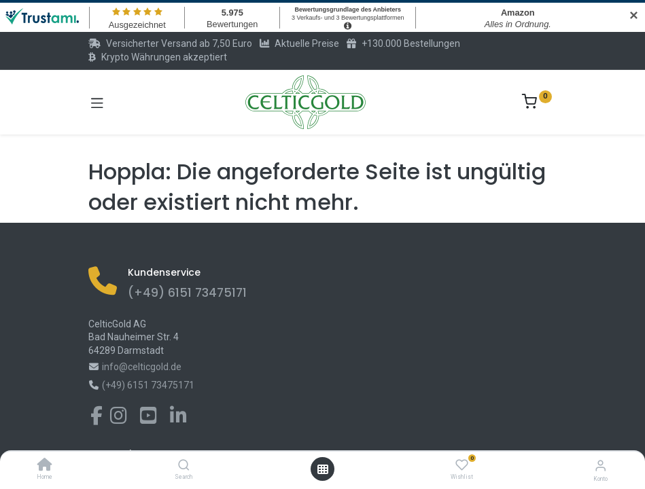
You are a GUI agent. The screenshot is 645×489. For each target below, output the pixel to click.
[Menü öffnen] (322, 469)
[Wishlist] (462, 465)
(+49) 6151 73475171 (187, 293)
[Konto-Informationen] (600, 465)
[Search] (183, 465)
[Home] (44, 465)
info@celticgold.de (141, 366)
